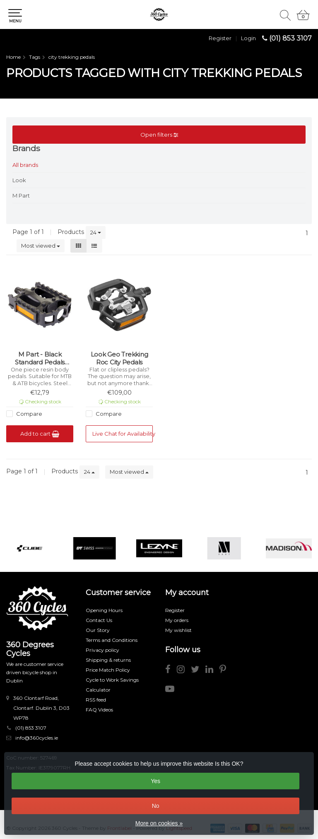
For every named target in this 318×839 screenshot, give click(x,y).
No (155, 806)
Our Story (98, 630)
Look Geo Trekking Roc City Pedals (119, 358)
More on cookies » (159, 823)
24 (95, 232)
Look (19, 180)
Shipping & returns (108, 660)
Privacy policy (102, 650)
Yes (155, 781)
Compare (28, 413)
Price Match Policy (108, 670)
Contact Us (99, 620)
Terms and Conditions (111, 640)
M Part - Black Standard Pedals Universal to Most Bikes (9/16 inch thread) (39, 358)
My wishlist (178, 630)
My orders (176, 620)
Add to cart (39, 433)
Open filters (159, 134)
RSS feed (96, 700)
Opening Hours (104, 610)
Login (248, 38)
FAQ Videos (99, 709)
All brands (25, 165)
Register (220, 38)
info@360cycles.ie (36, 738)
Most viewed (40, 245)
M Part (21, 195)
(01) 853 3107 (290, 38)
